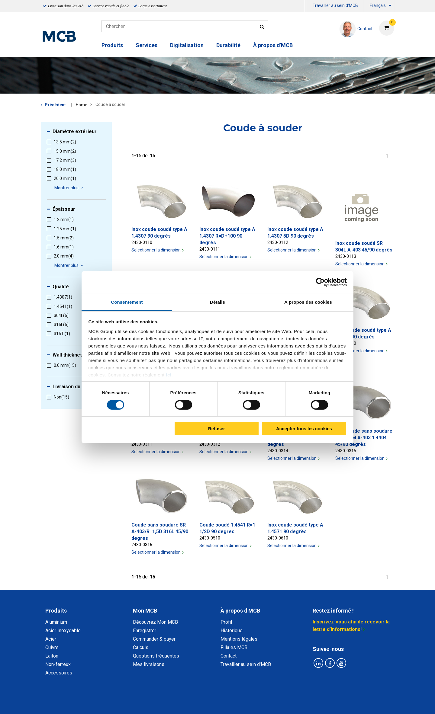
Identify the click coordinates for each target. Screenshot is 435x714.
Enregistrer (144, 630)
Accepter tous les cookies (304, 428)
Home (81, 104)
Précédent (55, 104)
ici (168, 374)
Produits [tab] (56, 610)
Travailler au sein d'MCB (335, 5)
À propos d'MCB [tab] (240, 610)
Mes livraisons (148, 664)
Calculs (140, 647)
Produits (112, 45)
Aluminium (56, 622)
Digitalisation (187, 45)
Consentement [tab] (127, 301)
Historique (232, 630)
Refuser (216, 428)
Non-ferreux (58, 664)
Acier (50, 639)
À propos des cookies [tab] (308, 301)
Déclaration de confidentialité (139, 703)
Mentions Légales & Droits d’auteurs (314, 703)
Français (378, 5)
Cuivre (52, 647)
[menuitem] (305, 6)
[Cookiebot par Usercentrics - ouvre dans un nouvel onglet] (320, 282)
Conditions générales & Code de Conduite (223, 703)
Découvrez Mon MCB (155, 622)
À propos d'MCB (273, 45)
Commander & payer (154, 639)
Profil (226, 622)
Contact (229, 656)
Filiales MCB (234, 647)
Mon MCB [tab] (145, 610)
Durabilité (228, 45)
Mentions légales (239, 639)
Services (146, 45)
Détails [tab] (217, 301)
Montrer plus (69, 187)
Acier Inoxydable (63, 630)
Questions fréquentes (156, 656)
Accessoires (58, 673)
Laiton (51, 656)
